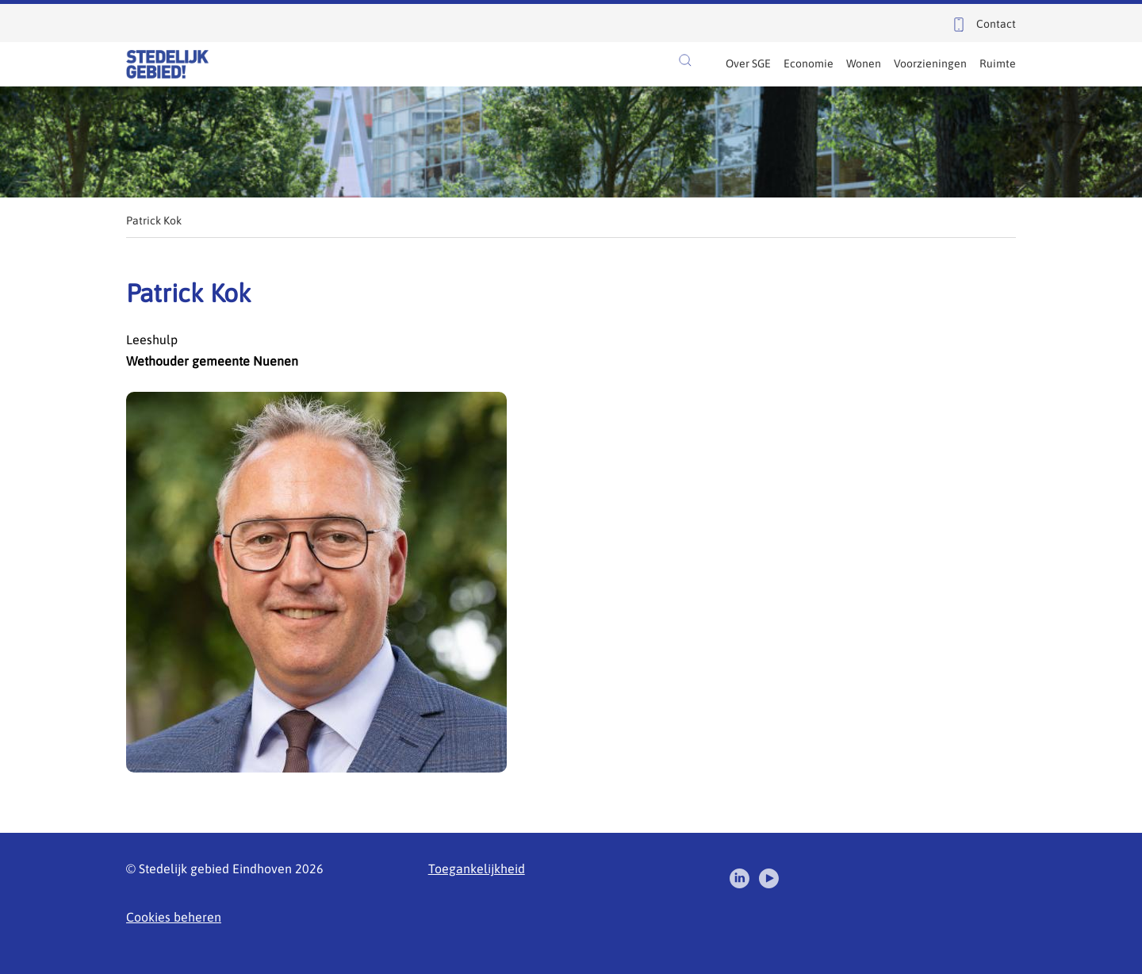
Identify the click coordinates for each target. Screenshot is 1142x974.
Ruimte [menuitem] (997, 63)
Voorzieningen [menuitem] (930, 63)
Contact (996, 23)
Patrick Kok (154, 220)
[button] (685, 60)
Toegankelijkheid (476, 868)
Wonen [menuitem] (863, 63)
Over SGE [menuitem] (748, 63)
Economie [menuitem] (809, 63)
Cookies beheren (173, 917)
